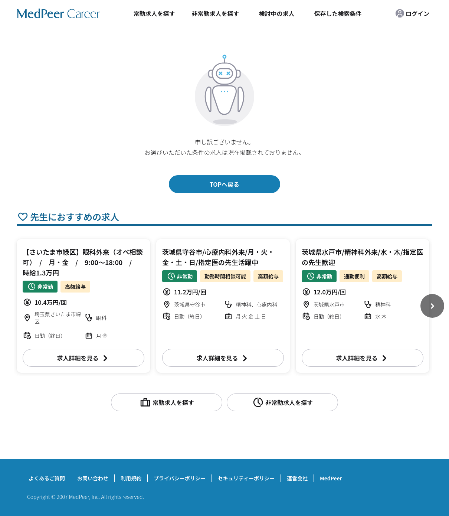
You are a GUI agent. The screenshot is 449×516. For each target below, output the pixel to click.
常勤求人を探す (154, 13)
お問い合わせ (92, 478)
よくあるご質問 (47, 478)
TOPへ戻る (224, 184)
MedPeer (331, 478)
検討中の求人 (276, 13)
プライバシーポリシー (180, 478)
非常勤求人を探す (215, 13)
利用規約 (131, 478)
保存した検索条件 (337, 13)
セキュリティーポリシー (246, 478)
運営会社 (297, 478)
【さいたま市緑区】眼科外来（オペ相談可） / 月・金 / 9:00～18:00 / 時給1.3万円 (82, 262)
